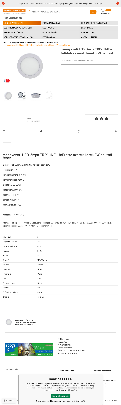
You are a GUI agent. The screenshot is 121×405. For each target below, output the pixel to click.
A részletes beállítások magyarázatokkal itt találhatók (60, 401)
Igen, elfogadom (60, 396)
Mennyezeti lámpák (35, 42)
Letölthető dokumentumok (104, 380)
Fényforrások (18, 42)
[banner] (14, 12)
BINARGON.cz (112, 400)
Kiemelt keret (52, 42)
